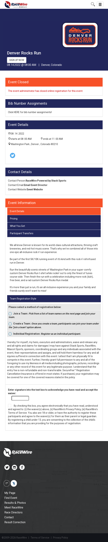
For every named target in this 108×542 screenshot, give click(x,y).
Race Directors (13, 512)
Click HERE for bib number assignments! (30, 112)
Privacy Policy (73, 409)
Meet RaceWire (13, 507)
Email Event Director (35, 185)
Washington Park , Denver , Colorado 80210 (34, 144)
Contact (9, 517)
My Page (9, 493)
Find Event (10, 498)
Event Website (35, 189)
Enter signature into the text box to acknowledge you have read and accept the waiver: (53, 391)
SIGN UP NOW (16, 60)
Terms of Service (17, 412)
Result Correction (14, 522)
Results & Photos (15, 502)
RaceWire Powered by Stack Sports (46, 180)
